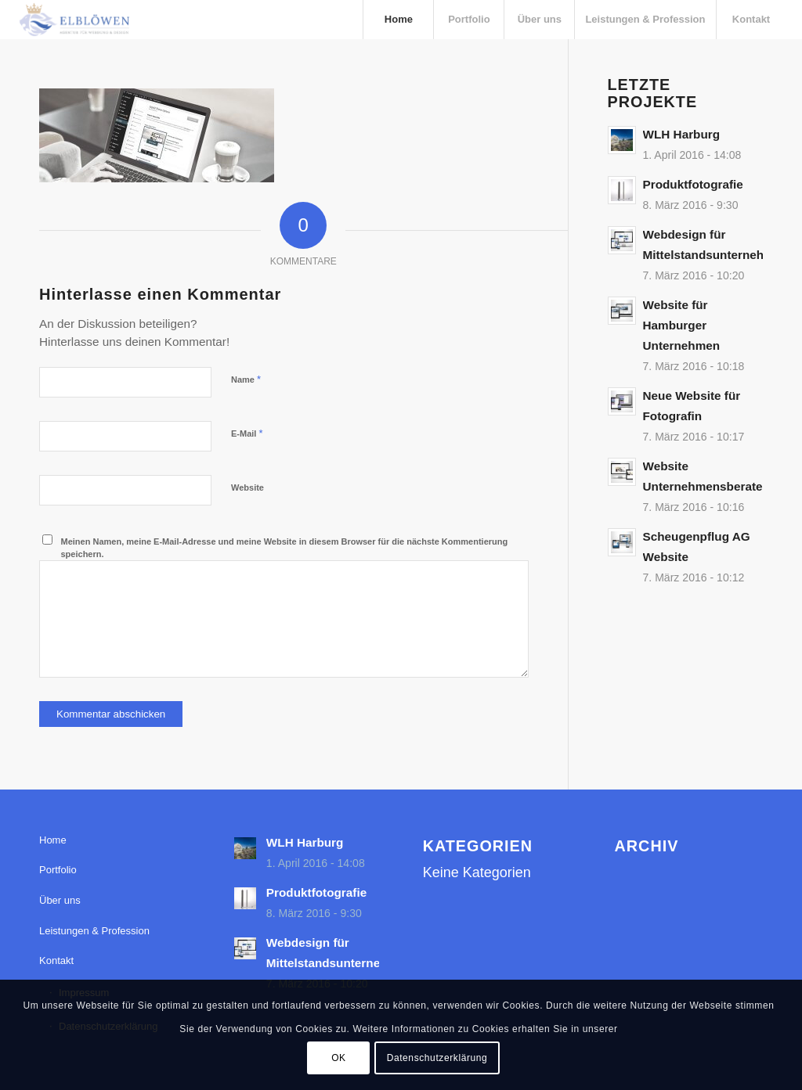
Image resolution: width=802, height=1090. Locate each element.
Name (246, 379)
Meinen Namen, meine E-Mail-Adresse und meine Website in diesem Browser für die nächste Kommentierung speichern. (284, 548)
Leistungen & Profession (94, 931)
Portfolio (58, 870)
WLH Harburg (682, 134)
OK (338, 1057)
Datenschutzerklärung (437, 1057)
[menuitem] (398, 19)
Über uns (60, 900)
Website (247, 487)
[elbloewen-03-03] (74, 19)
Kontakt (56, 960)
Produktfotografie (693, 184)
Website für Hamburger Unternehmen (682, 325)
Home (53, 840)
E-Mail (247, 433)
